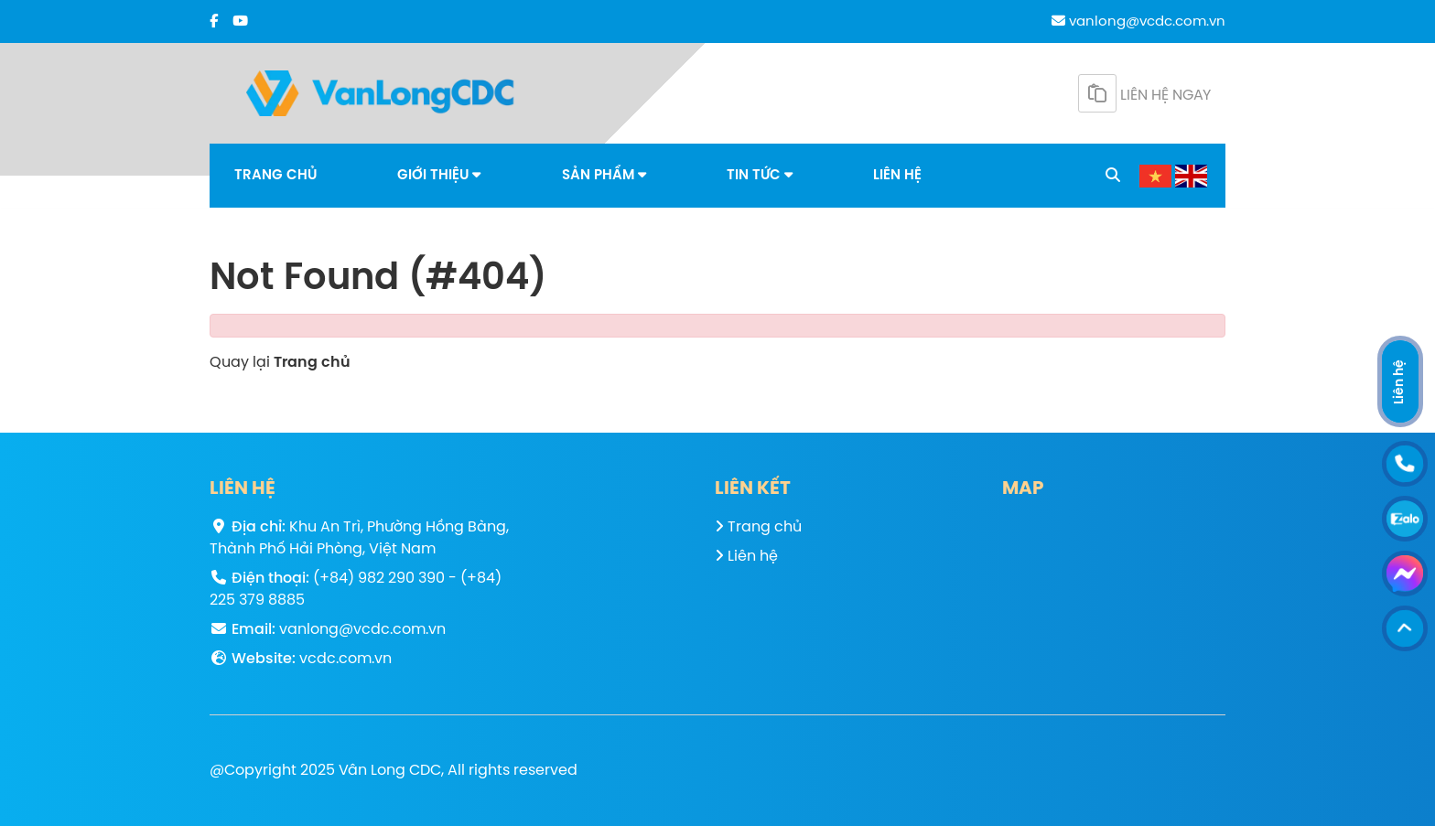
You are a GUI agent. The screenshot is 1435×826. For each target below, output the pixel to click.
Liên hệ (897, 175)
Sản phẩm (604, 175)
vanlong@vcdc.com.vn (1138, 22)
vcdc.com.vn (345, 659)
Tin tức (760, 175)
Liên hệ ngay (1144, 93)
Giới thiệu (438, 175)
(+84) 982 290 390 (379, 578)
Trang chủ (275, 175)
